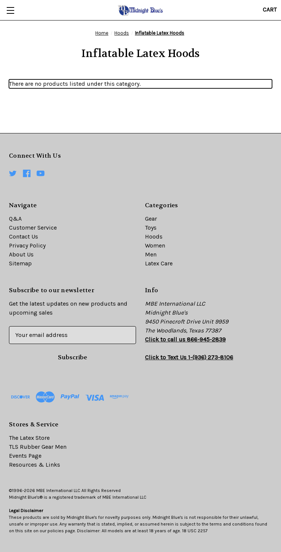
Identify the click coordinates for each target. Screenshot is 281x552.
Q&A (15, 218)
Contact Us (23, 236)
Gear (151, 218)
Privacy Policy (27, 245)
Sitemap (20, 263)
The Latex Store (29, 437)
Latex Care (159, 263)
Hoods (154, 236)
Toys (151, 227)
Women (155, 245)
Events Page (25, 455)
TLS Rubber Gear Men (38, 446)
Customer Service (33, 227)
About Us (21, 254)
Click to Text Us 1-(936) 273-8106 (189, 357)
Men (151, 254)
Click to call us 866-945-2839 (185, 339)
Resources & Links (34, 464)
